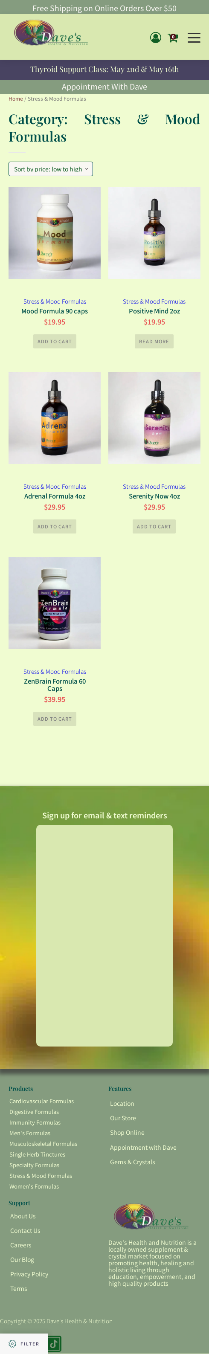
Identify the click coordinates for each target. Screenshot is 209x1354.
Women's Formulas (34, 1187)
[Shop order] (51, 168)
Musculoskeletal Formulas (43, 1144)
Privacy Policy (29, 1274)
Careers (21, 1245)
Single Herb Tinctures (37, 1155)
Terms (18, 1288)
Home (16, 98)
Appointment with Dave (143, 1147)
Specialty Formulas (34, 1165)
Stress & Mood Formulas (54, 301)
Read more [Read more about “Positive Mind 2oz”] (154, 340)
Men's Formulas (29, 1133)
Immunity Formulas (35, 1123)
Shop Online (127, 1132)
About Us (23, 1216)
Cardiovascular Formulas (41, 1101)
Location (122, 1103)
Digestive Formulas (34, 1112)
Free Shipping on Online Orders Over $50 (104, 7)
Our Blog (22, 1259)
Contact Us (25, 1230)
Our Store (123, 1118)
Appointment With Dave (104, 85)
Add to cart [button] (55, 340)
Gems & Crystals (132, 1162)
